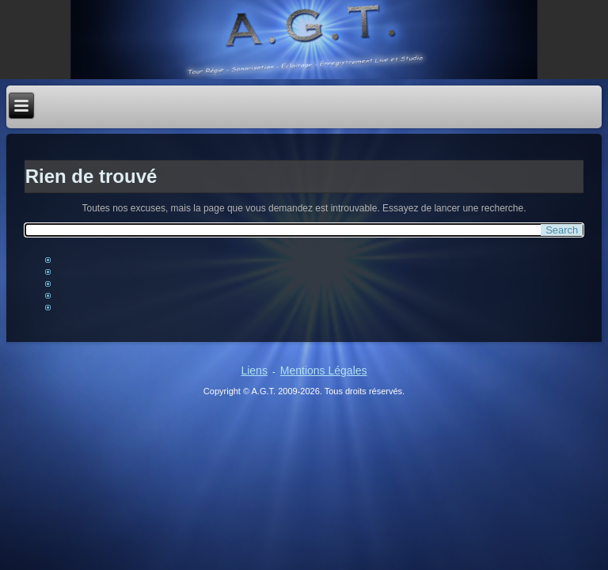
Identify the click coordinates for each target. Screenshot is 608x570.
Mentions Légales (323, 370)
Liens (254, 370)
